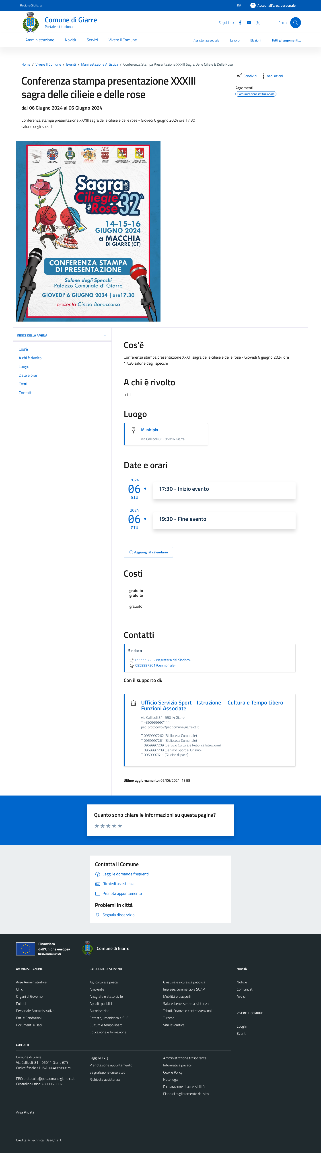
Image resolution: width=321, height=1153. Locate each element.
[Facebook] (238, 22)
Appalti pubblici (101, 1003)
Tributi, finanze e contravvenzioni (187, 1010)
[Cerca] (295, 22)
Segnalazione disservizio (107, 1072)
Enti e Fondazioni (28, 1017)
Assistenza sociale (206, 40)
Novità (70, 40)
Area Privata (25, 1112)
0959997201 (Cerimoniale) (151, 665)
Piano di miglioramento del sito (186, 1093)
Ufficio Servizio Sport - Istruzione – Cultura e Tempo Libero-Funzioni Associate (213, 705)
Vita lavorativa (174, 1025)
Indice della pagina (62, 335)
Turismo (168, 1017)
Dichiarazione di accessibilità (184, 1086)
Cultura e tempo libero (106, 1025)
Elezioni (255, 40)
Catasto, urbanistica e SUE (109, 1017)
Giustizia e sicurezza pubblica (184, 982)
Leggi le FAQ (99, 1058)
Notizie (242, 982)
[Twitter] (256, 22)
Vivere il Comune (123, 40)
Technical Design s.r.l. (46, 1140)
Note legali (171, 1079)
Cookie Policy (173, 1072)
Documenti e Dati (29, 1025)
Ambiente (97, 989)
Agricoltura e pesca (104, 982)
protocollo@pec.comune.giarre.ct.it (49, 1078)
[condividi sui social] (246, 75)
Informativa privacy (177, 1065)
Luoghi (242, 1026)
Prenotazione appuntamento (111, 1065)
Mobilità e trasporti (177, 996)
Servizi (92, 40)
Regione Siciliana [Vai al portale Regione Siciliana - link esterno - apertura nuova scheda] (31, 5)
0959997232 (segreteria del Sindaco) (159, 660)
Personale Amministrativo (35, 1010)
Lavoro (235, 40)
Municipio (149, 430)
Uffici (19, 989)
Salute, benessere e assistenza (186, 1003)
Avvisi (241, 996)
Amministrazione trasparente (184, 1058)
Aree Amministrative (31, 982)
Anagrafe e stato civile (106, 996)
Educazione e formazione (108, 1032)
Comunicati (245, 989)
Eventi (241, 1033)
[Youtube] (247, 22)
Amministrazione (39, 40)
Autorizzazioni (100, 1010)
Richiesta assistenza (105, 1079)
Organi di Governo (29, 996)
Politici (21, 1003)
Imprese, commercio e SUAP (184, 989)
